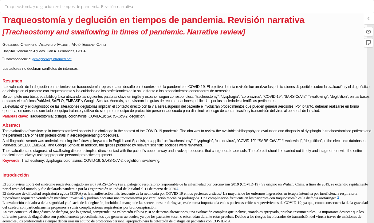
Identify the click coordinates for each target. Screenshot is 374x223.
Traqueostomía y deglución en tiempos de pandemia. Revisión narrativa (69, 6)
